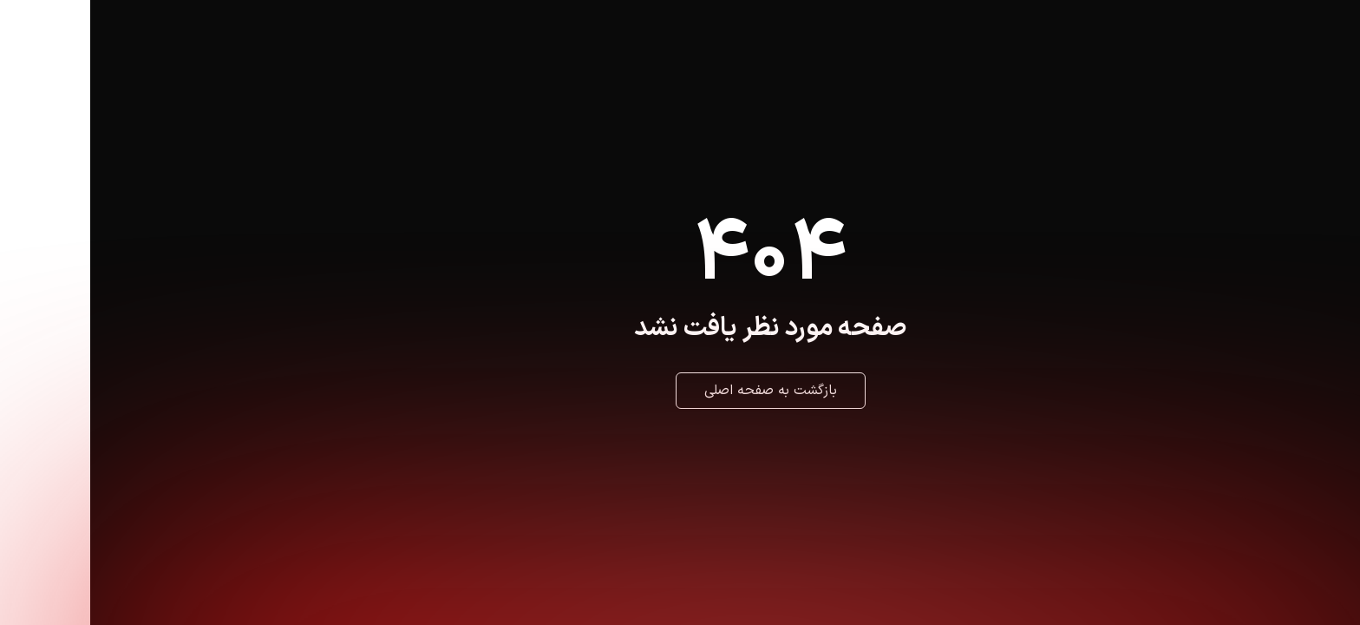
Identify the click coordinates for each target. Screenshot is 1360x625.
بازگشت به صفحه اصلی (680, 390)
